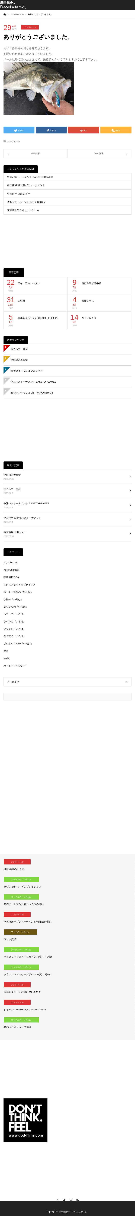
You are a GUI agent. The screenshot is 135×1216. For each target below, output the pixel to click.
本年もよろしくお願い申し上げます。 (39, 318)
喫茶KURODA (11, 577)
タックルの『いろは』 (16, 606)
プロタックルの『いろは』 (18, 643)
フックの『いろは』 (15, 628)
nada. (7, 658)
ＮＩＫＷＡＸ (89, 318)
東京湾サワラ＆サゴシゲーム (23, 210)
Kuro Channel (11, 569)
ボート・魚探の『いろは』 (18, 592)
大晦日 (21, 300)
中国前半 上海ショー (18, 193)
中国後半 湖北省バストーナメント (26, 185)
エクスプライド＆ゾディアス (20, 584)
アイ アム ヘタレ (29, 283)
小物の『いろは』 (13, 599)
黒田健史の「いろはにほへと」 (73, 1211)
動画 (6, 651)
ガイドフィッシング (15, 665)
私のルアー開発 (19, 349)
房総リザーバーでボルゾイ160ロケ (26, 202)
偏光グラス (88, 300)
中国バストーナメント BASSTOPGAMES (30, 177)
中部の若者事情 (19, 360)
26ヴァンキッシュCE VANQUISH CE (32, 392)
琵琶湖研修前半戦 (91, 283)
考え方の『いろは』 (15, 636)
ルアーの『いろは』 (15, 614)
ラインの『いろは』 (15, 621)
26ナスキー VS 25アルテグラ (27, 370)
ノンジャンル (30, 27)
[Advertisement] (67, 237)
